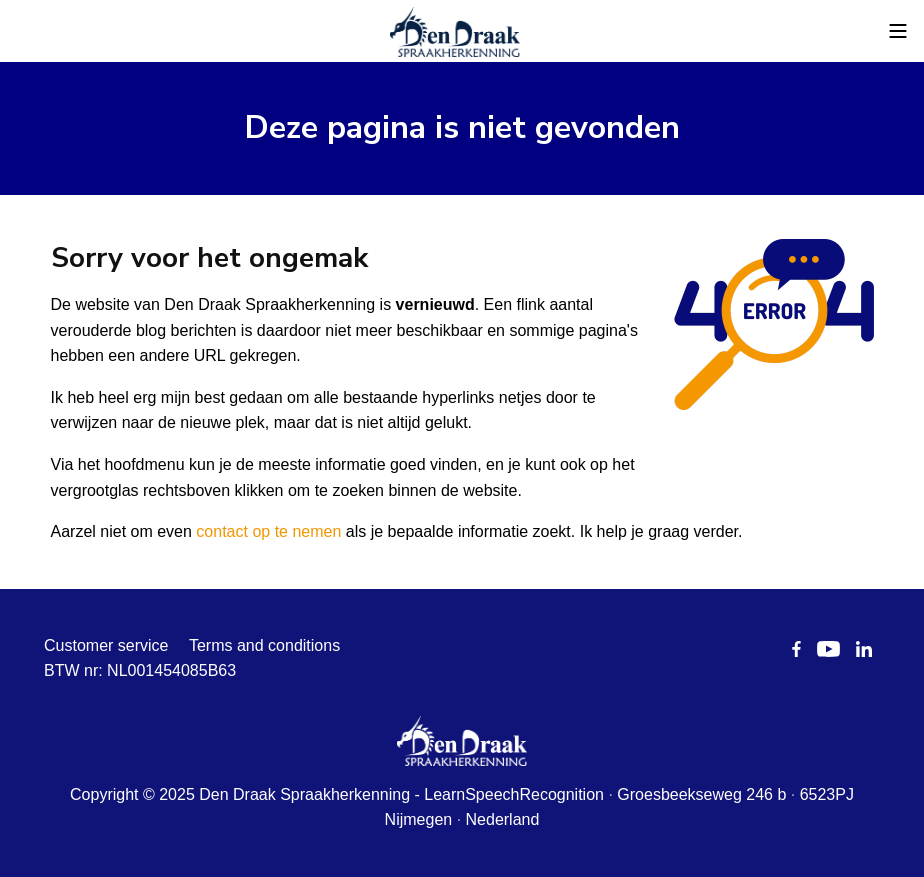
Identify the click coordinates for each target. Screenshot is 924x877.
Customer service (106, 645)
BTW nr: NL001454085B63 (140, 670)
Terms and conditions (264, 645)
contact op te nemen (268, 531)
